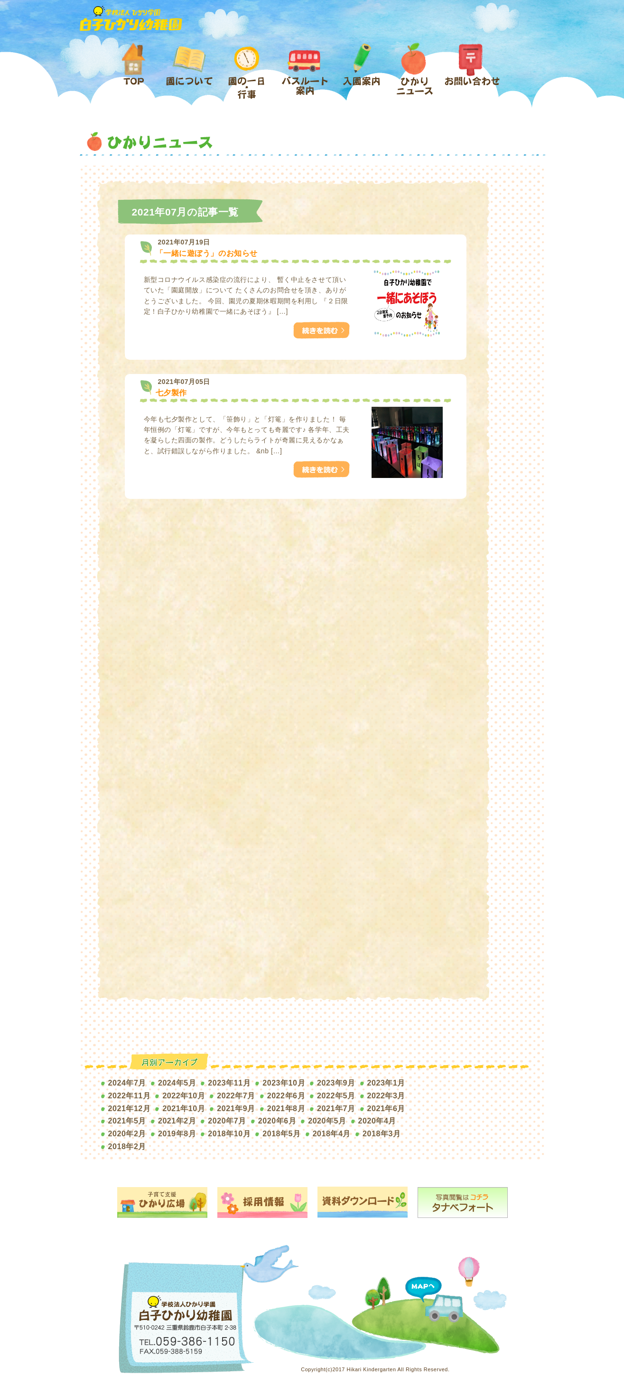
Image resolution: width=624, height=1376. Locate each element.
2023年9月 (336, 1083)
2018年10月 (229, 1134)
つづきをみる (318, 327)
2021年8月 (286, 1109)
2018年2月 (127, 1146)
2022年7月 (236, 1096)
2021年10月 (183, 1109)
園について (188, 72)
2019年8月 (177, 1134)
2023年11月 (229, 1083)
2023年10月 (283, 1083)
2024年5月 (177, 1083)
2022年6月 (286, 1096)
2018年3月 (381, 1134)
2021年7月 (336, 1109)
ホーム (137, 72)
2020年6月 (277, 1121)
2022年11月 (129, 1096)
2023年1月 (386, 1083)
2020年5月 (327, 1121)
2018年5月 (281, 1134)
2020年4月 (377, 1121)
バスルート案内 (305, 72)
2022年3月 (386, 1096)
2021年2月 (177, 1121)
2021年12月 (129, 1109)
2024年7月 (127, 1083)
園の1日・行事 (249, 72)
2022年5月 (336, 1096)
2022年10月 (183, 1096)
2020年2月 (127, 1134)
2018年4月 (332, 1134)
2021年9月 (236, 1109)
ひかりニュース (415, 72)
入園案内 (361, 72)
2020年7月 (227, 1121)
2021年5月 (127, 1121)
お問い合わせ (471, 72)
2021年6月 (386, 1109)
